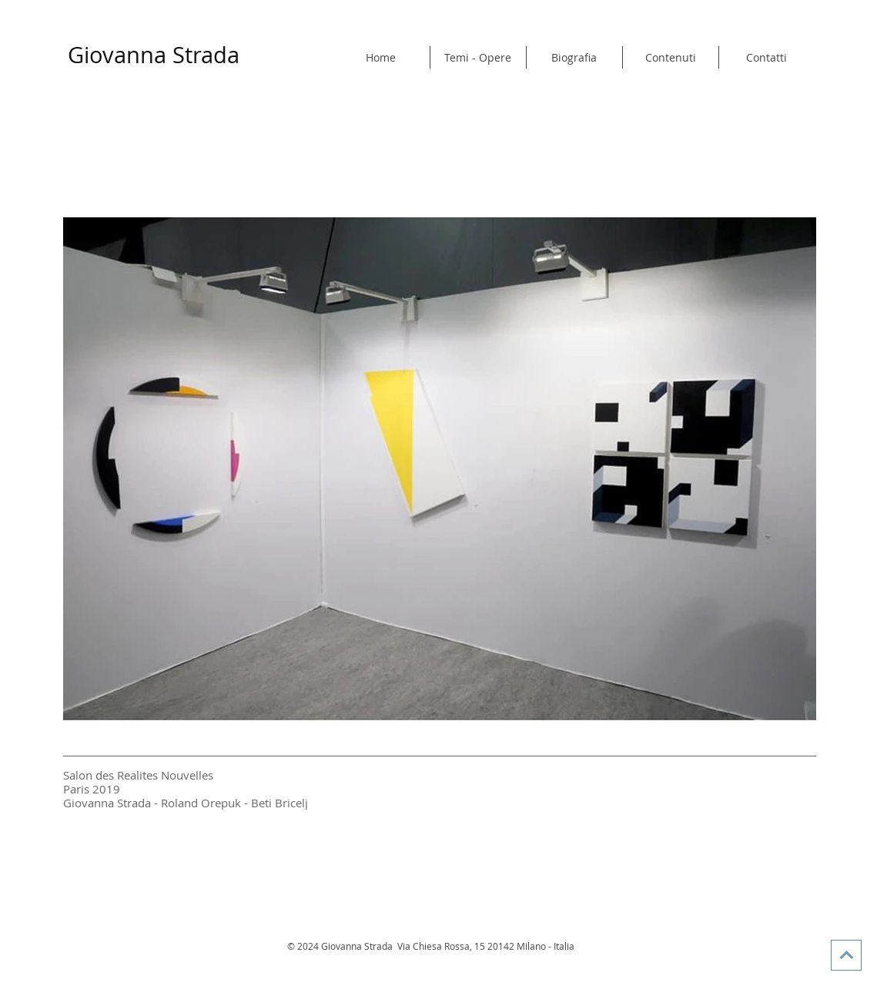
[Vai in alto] (846, 955)
